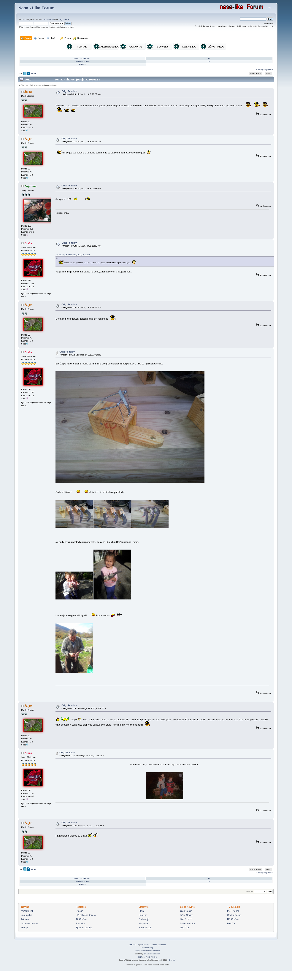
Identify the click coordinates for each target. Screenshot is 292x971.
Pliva (141, 911)
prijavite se (49, 19)
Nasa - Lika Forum (36, 8)
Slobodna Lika (187, 923)
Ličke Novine (186, 915)
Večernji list (27, 911)
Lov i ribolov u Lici (82, 61)
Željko (28, 91)
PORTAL (82, 46)
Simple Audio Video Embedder (147, 951)
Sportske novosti (29, 923)
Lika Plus (185, 927)
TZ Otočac (81, 919)
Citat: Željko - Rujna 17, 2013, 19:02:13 (73, 255)
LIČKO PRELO (216, 46)
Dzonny (172, 960)
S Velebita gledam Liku (162, 47)
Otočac (79, 911)
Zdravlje (143, 915)
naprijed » (268, 69)
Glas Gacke (186, 911)
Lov (209, 61)
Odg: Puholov (69, 91)
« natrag (260, 69)
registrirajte (64, 19)
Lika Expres (186, 919)
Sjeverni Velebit (84, 927)
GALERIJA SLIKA (109, 46)
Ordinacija (144, 919)
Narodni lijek (145, 927)
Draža (28, 243)
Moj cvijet (143, 923)
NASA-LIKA (189, 46)
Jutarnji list (26, 915)
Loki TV (231, 923)
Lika (208, 58)
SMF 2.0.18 (134, 945)
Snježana (30, 186)
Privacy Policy (147, 948)
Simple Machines (159, 945)
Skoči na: (249, 892)
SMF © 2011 (145, 945)
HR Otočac (233, 919)
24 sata (25, 919)
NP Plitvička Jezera (86, 915)
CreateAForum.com (152, 954)
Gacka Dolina (234, 915)
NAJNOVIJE (135, 46)
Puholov (82, 64)
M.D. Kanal (233, 911)
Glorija (24, 927)
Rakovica (80, 923)
